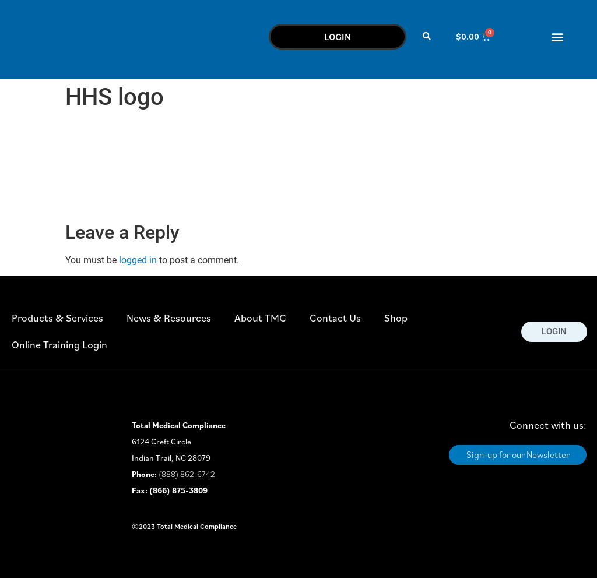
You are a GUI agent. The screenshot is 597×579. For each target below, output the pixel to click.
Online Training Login (59, 344)
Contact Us (335, 317)
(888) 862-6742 (187, 474)
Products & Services (57, 317)
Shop (396, 317)
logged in (138, 260)
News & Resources (169, 317)
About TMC (260, 317)
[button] (427, 36)
